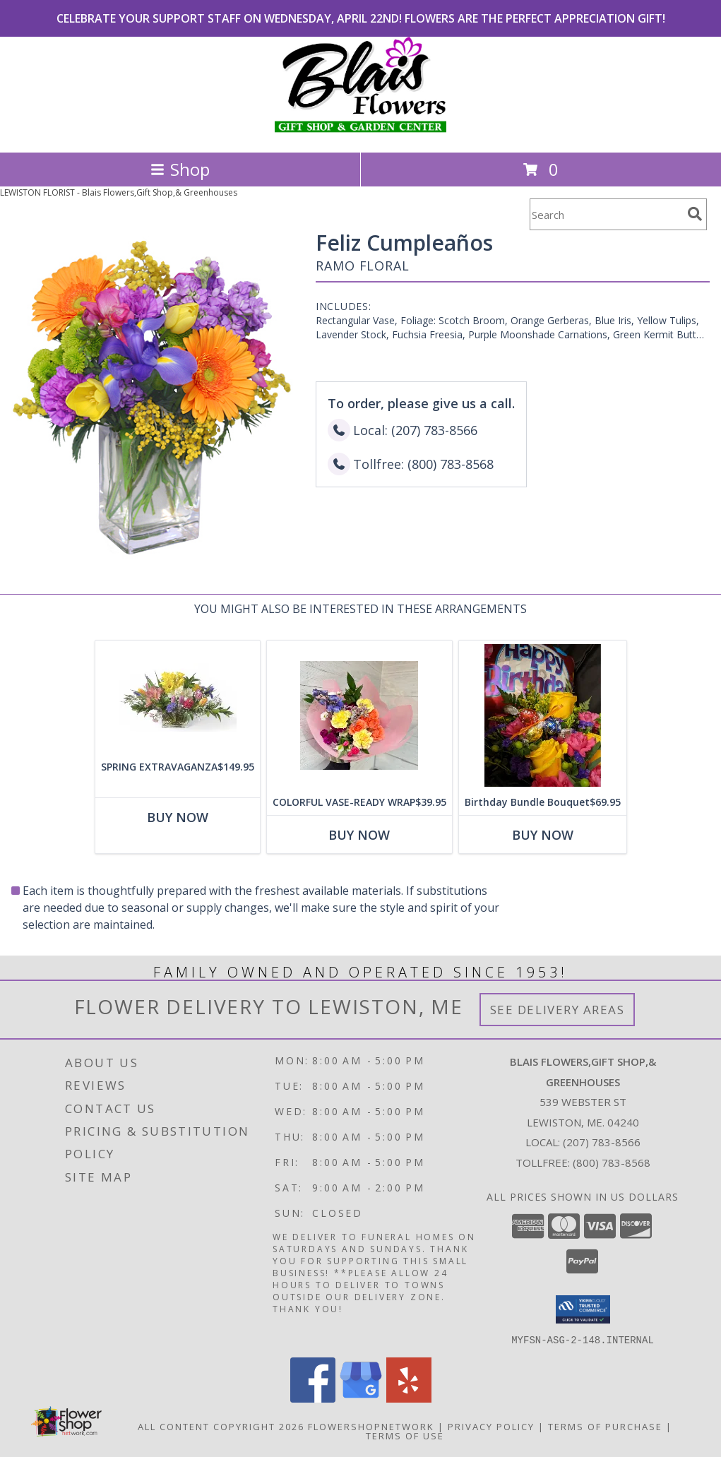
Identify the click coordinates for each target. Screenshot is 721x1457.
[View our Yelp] (408, 1398)
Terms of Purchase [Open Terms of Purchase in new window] (605, 1426)
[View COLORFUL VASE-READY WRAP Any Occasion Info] (359, 715)
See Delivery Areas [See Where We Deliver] (557, 1009)
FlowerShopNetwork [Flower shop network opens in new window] (371, 1426)
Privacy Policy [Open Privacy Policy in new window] (491, 1426)
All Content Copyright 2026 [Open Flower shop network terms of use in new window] (221, 1426)
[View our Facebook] (312, 1398)
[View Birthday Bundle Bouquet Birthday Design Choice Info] (542, 715)
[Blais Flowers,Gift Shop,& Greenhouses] (360, 131)
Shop (180, 169)
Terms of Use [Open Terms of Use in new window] (405, 1435)
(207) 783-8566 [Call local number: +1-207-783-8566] (601, 1142)
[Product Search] (605, 214)
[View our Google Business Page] (360, 1398)
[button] (583, 1309)
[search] (695, 214)
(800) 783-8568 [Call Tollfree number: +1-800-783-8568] (611, 1162)
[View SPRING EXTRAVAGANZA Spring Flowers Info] (177, 697)
